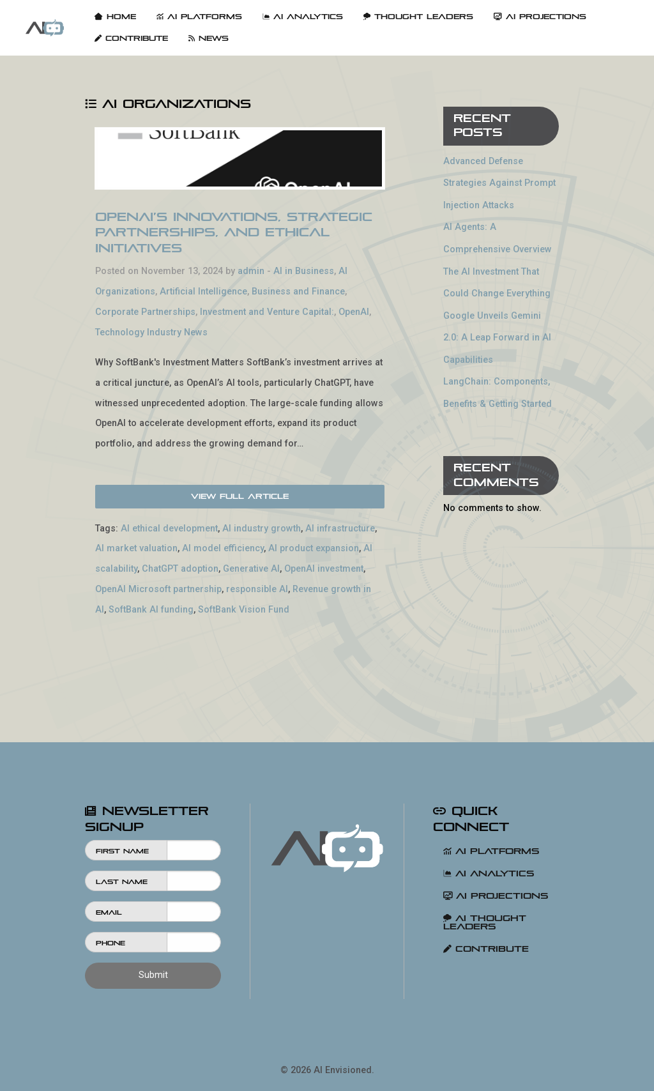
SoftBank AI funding (151, 609)
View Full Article (240, 496)
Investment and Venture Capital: (267, 312)
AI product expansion (313, 548)
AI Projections (540, 16)
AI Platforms (199, 16)
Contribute (131, 38)
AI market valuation (136, 548)
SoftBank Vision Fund (243, 609)
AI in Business (303, 271)
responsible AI (257, 589)
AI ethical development (169, 528)
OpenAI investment (323, 568)
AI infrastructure (340, 528)
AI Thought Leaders (484, 922)
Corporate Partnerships (145, 312)
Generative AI (251, 568)
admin (251, 271)
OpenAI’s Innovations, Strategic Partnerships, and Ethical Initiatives (233, 232)
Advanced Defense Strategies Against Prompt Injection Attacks (499, 183)
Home (115, 16)
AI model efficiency (223, 548)
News (208, 38)
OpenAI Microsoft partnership (158, 589)
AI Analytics (302, 16)
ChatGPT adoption (180, 568)
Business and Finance (298, 291)
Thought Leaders (418, 16)
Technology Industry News (151, 332)
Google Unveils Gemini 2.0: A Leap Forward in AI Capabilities (497, 337)
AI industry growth (261, 528)
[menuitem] (44, 27)
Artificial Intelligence (203, 291)
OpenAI (353, 312)
